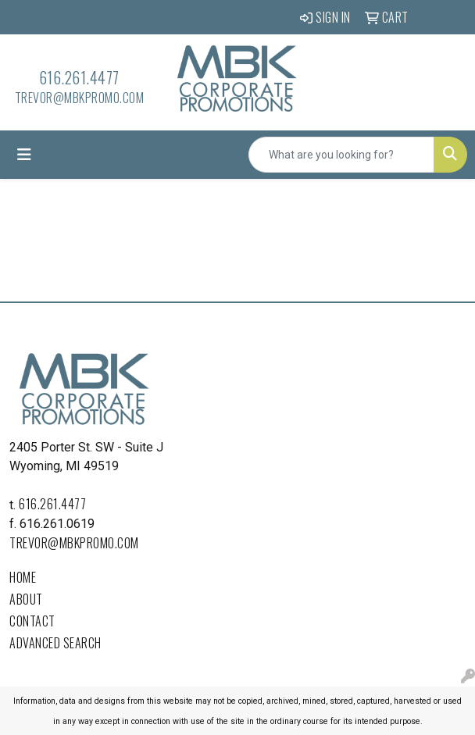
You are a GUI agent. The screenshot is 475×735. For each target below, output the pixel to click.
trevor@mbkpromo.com (80, 97)
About (26, 599)
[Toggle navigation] (24, 155)
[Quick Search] (341, 155)
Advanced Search (55, 642)
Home (22, 577)
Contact (32, 621)
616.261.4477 (79, 77)
